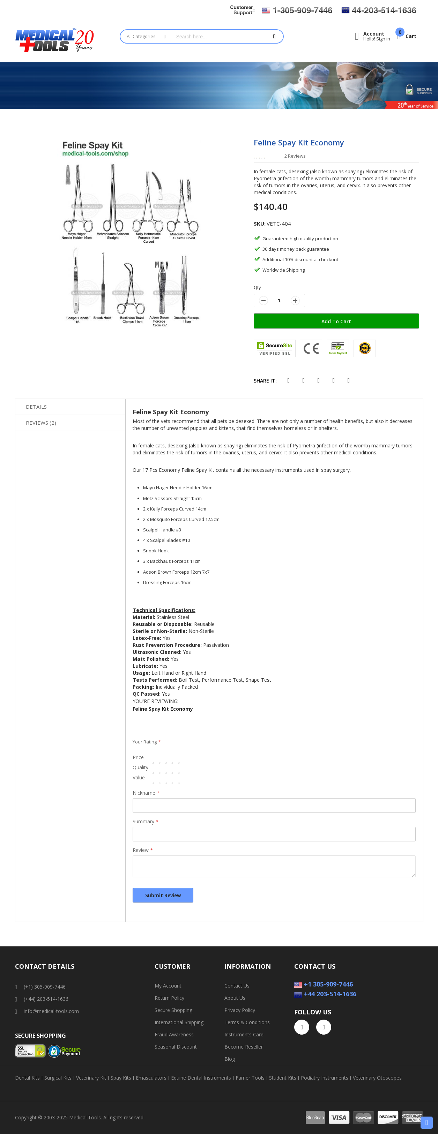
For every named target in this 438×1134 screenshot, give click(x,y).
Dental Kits (27, 1077)
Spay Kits (121, 1077)
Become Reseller (243, 1046)
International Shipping (179, 1022)
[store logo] (62, 41)
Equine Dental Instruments (201, 1077)
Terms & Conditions (247, 1022)
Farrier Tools (250, 1077)
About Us (234, 998)
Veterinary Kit (91, 1077)
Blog (229, 1059)
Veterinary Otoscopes (377, 1077)
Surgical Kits (58, 1077)
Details (36, 406)
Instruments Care (243, 1034)
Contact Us (237, 985)
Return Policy (169, 998)
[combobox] (218, 36)
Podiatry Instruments (324, 1077)
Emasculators (151, 1077)
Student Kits (282, 1077)
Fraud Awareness (174, 1034)
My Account (168, 985)
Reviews (41, 422)
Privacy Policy (239, 1010)
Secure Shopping (173, 1010)
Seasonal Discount (176, 1046)
